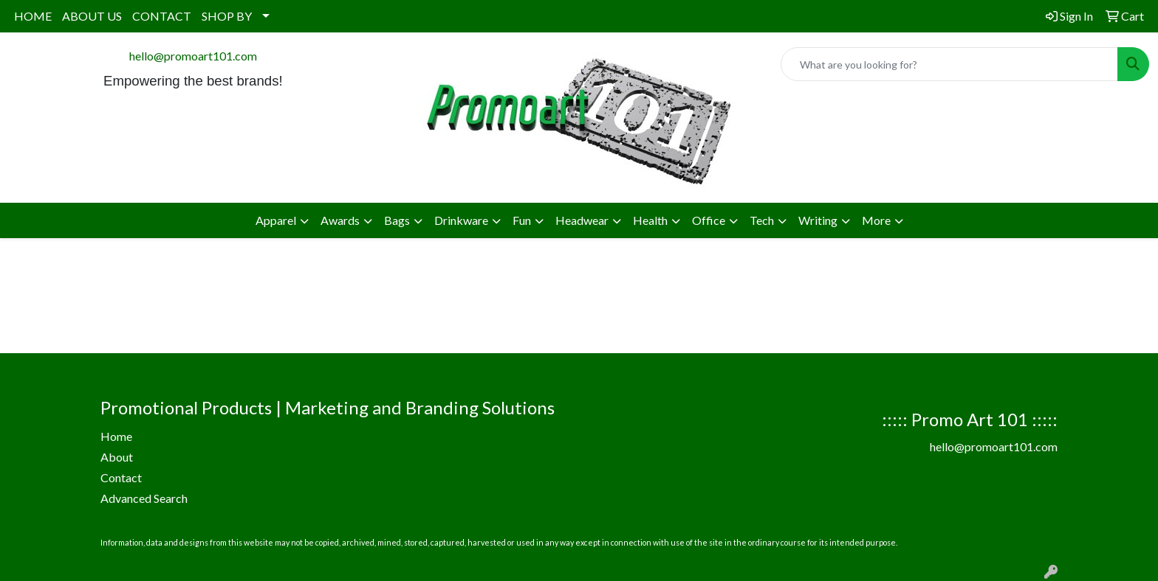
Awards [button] (340, 220)
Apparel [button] (276, 220)
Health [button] (650, 220)
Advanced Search (144, 498)
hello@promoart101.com (193, 56)
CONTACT (161, 16)
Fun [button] (522, 220)
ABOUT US (92, 16)
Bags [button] (397, 220)
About (116, 457)
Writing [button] (817, 220)
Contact (121, 477)
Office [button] (708, 220)
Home (116, 436)
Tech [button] (762, 220)
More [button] (876, 220)
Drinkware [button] (461, 220)
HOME (33, 16)
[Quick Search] (949, 64)
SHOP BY (227, 16)
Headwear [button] (582, 220)
